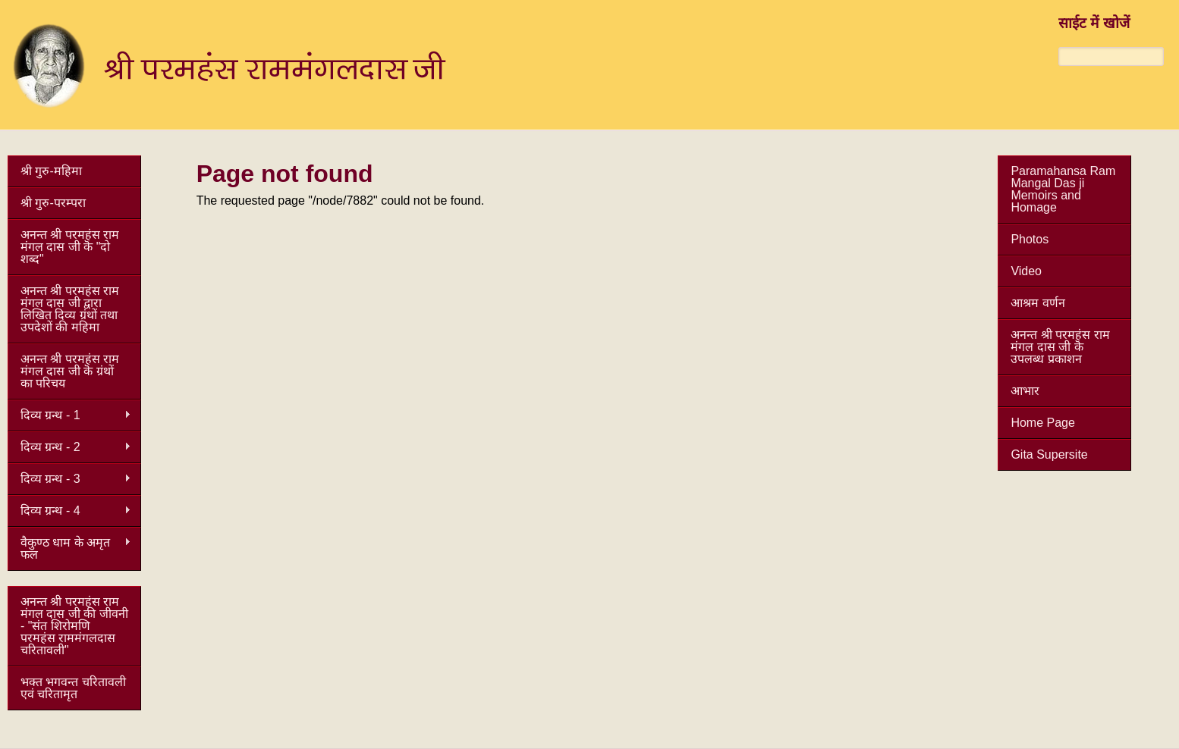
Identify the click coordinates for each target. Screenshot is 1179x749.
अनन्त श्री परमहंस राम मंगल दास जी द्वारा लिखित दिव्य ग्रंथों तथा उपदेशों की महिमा (69, 309)
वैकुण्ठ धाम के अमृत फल (69, 548)
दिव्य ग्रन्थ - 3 (69, 479)
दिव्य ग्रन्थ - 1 (69, 415)
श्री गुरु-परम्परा (53, 202)
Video (1026, 271)
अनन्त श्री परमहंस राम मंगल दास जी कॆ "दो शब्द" (69, 246)
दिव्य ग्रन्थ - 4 (69, 511)
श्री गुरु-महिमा (51, 171)
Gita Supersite (1049, 454)
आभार (1025, 390)
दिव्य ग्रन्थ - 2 (69, 447)
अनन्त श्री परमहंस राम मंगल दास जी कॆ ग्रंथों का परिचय (69, 371)
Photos (1030, 239)
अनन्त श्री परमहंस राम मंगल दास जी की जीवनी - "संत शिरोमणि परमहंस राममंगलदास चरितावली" (74, 626)
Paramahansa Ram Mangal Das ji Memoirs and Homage (1063, 189)
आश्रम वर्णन (1037, 302)
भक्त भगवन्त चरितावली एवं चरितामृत (73, 687)
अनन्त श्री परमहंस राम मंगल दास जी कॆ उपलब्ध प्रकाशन (1060, 346)
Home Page (1043, 422)
